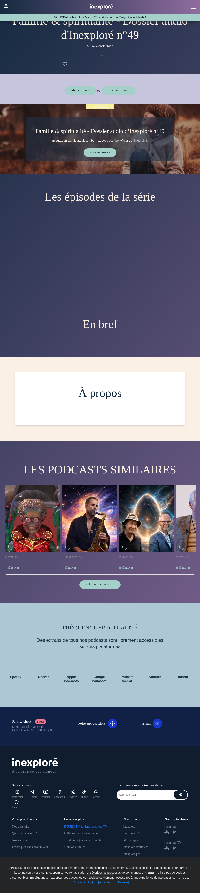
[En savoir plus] (83, 882)
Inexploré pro (131, 853)
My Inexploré (131, 840)
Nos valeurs (19, 840)
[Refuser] (123, 882)
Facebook (59, 794)
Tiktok (84, 794)
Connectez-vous (118, 90)
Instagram (17, 794)
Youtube (45, 794)
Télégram (32, 794)
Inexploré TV (131, 833)
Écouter (13, 567)
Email (152, 723)
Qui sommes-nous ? (24, 833)
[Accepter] (105, 882)
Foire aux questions (97, 723)
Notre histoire (20, 826)
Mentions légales (74, 847)
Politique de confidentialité (81, 833)
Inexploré (129, 826)
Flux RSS (17, 804)
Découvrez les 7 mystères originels (122, 17)
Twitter (73, 794)
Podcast (96, 794)
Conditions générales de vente (82, 840)
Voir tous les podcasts (100, 584)
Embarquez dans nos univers (30, 847)
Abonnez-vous (80, 90)
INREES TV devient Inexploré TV (85, 826)
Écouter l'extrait (100, 152)
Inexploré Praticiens (135, 847)
